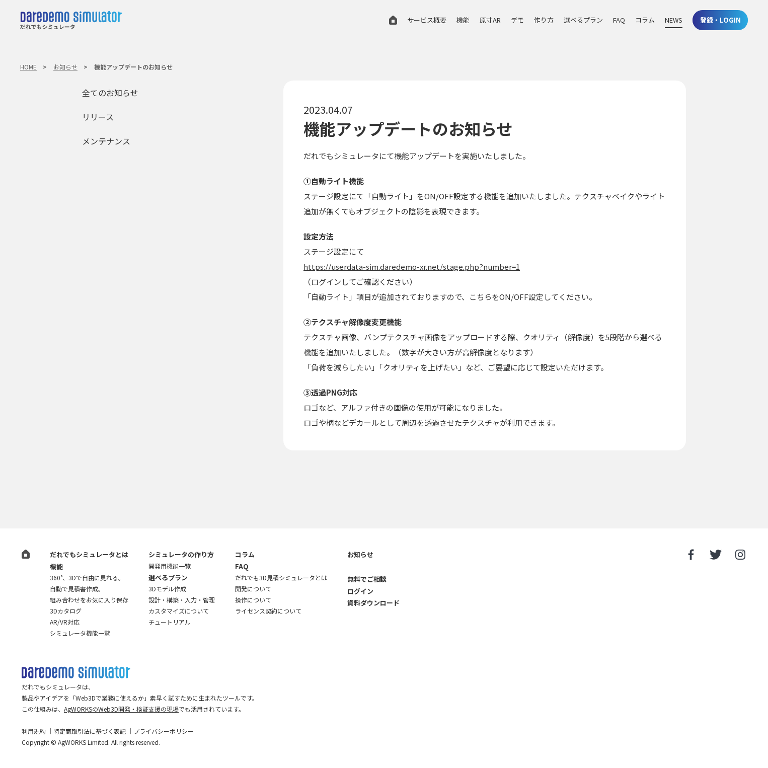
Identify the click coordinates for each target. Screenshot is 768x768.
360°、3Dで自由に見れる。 (87, 577)
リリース (98, 117)
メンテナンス (106, 141)
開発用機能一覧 (169, 566)
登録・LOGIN (720, 20)
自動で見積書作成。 (77, 588)
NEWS (673, 20)
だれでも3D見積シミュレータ (76, 672)
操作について (253, 599)
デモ (517, 20)
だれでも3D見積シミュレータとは (281, 577)
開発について (253, 588)
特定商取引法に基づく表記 (89, 731)
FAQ (619, 20)
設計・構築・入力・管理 (181, 599)
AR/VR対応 (65, 622)
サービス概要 (426, 20)
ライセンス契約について (268, 610)
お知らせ (65, 66)
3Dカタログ (66, 610)
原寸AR (490, 20)
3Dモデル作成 (167, 588)
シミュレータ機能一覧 (80, 633)
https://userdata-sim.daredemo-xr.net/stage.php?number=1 (411, 266)
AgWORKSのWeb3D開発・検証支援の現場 (121, 709)
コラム (645, 20)
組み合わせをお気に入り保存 (89, 599)
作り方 (544, 20)
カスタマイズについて (178, 610)
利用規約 (34, 731)
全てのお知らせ (110, 93)
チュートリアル (169, 622)
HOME (28, 66)
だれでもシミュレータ (71, 21)
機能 (463, 20)
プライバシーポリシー (163, 731)
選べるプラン (583, 20)
